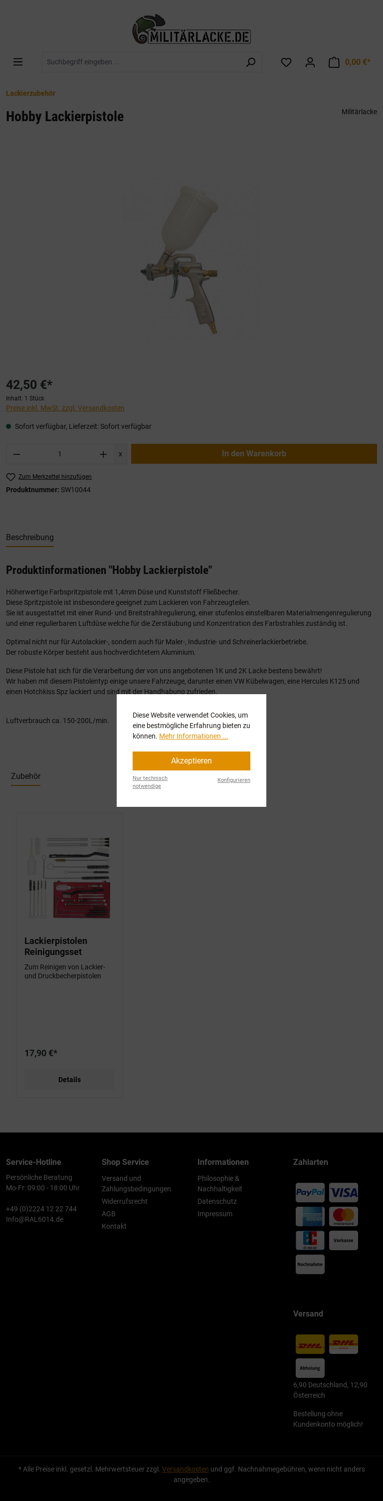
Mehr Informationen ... (193, 736)
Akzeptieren (191, 760)
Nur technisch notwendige (150, 782)
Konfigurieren (233, 780)
